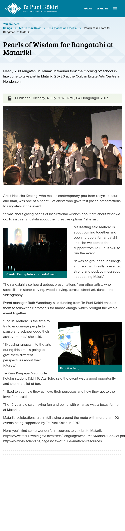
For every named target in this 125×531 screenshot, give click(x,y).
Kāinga (8, 28)
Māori (88, 8)
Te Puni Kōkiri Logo (32, 8)
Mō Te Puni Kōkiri (30, 28)
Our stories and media (63, 28)
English (102, 8)
